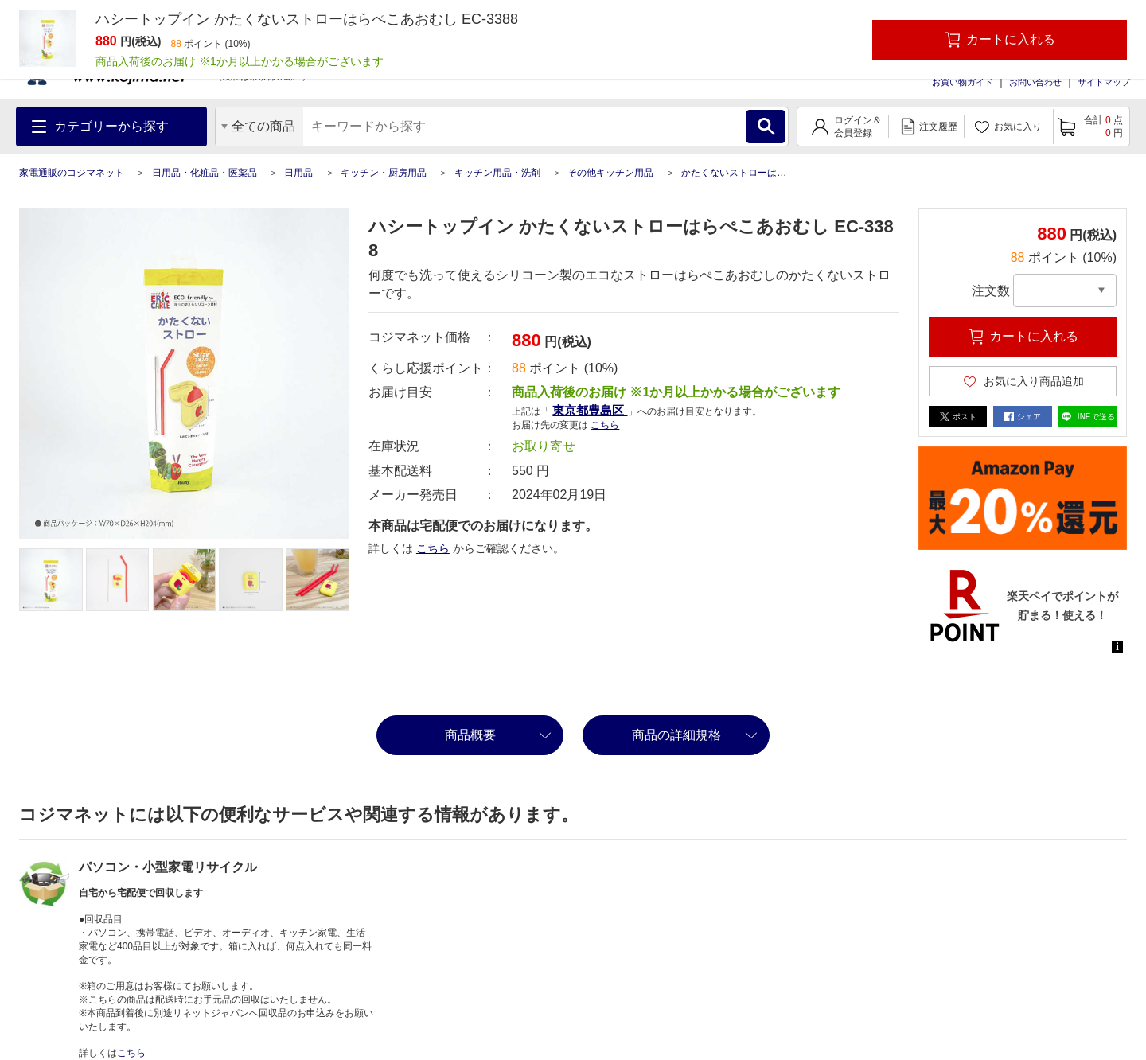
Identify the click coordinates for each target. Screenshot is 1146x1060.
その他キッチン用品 (610, 172)
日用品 (298, 172)
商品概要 (470, 735)
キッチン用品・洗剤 (497, 172)
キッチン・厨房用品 (384, 172)
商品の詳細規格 (676, 735)
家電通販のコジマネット (71, 172)
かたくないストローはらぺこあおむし (762, 172)
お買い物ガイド (962, 82)
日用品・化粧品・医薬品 (204, 172)
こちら (605, 425)
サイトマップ (1104, 82)
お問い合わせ (1035, 82)
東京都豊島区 (589, 410)
